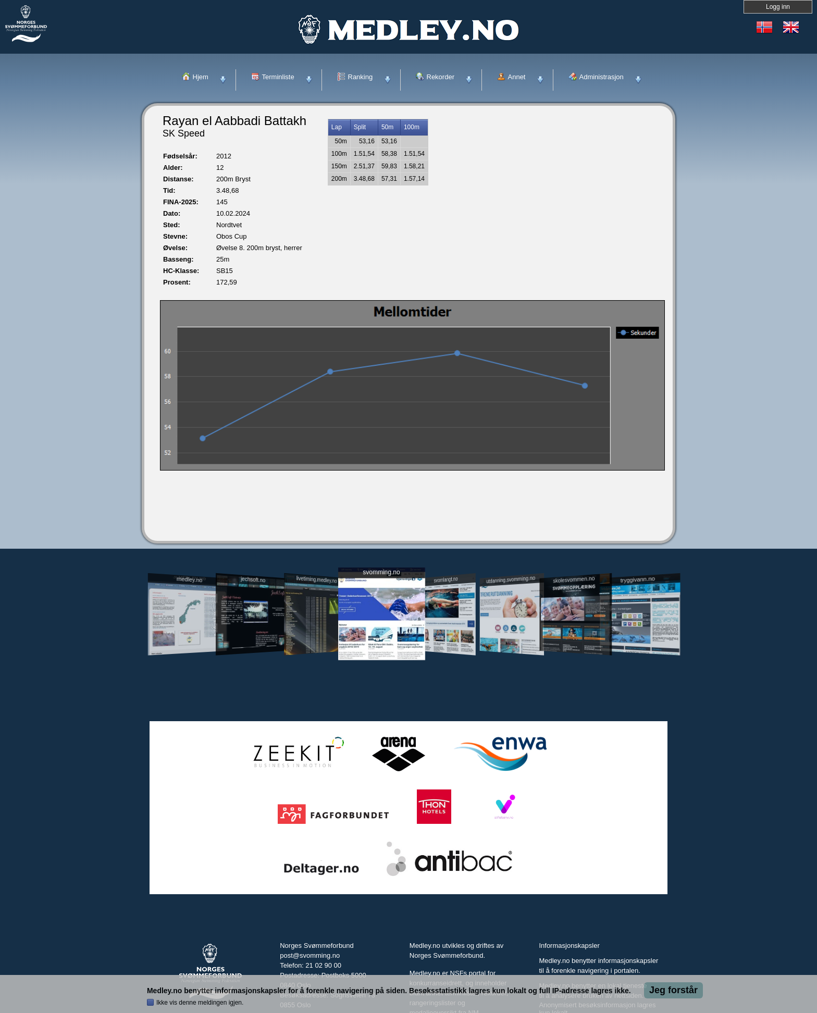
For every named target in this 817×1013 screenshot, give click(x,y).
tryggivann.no (638, 580)
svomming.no (381, 572)
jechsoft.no (253, 579)
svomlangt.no (446, 580)
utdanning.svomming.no (510, 579)
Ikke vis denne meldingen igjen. (199, 1002)
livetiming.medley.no (316, 579)
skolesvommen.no (574, 579)
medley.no (189, 579)
